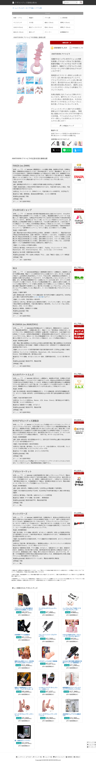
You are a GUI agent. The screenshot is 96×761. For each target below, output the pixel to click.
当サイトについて (58, 757)
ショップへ (80, 170)
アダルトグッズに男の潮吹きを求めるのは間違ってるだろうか (24, 609)
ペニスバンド (17, 22)
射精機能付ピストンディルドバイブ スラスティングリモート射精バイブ (72, 689)
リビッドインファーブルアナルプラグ (48, 635)
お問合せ (77, 757)
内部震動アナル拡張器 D (22, 635)
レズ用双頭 (63, 18)
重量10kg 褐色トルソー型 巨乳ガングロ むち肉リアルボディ (24, 662)
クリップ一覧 (37, 757)
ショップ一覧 (47, 757)
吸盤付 (31, 18)
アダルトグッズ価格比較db (24, 2)
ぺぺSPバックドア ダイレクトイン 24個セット (48, 688)
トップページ (20, 757)
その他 (31, 22)
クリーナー (48, 32)
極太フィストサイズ (35, 27)
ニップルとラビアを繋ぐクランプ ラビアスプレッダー (72, 609)
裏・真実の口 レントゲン (22, 740)
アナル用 (47, 18)
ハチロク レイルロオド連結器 (48, 661)
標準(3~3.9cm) (65, 22)
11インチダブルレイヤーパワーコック (48, 714)
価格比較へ (66, 43)
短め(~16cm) (49, 27)
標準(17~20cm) (65, 27)
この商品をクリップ (67, 126)
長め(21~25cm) (18, 32)
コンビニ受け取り (39, 297)
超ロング (32, 32)
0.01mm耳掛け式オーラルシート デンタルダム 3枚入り (72, 635)
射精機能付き (64, 32)
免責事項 (69, 757)
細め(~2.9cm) (49, 22)
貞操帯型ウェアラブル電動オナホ (72, 714)
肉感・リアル (17, 18)
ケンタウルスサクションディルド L (48, 609)
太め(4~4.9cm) (18, 27)
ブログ (28, 757)
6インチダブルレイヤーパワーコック (24, 714)
